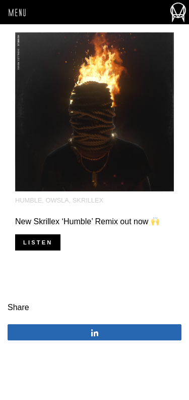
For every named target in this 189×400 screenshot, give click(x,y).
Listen (37, 242)
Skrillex (88, 200)
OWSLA (57, 200)
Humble (28, 200)
